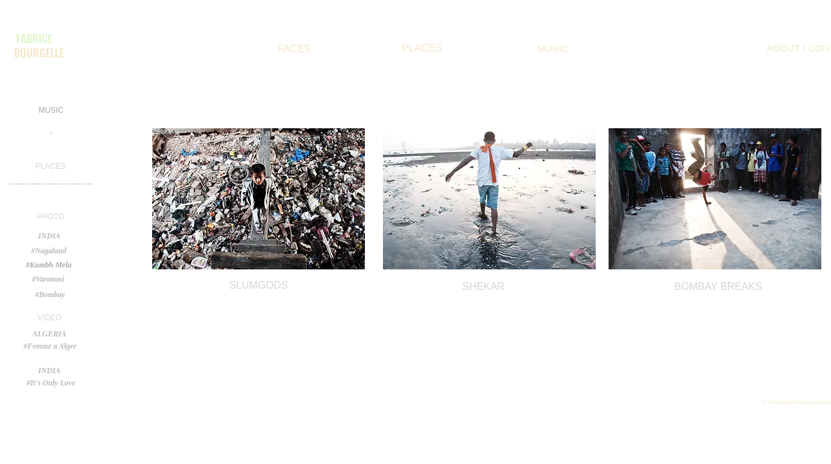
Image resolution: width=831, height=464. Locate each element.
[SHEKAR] (483, 287)
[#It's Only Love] (51, 383)
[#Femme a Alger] (50, 346)
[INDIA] (49, 370)
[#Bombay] (50, 294)
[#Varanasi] (48, 279)
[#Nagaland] (49, 251)
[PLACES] (422, 48)
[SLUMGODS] (258, 285)
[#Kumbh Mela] (49, 265)
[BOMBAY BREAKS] (718, 287)
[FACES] (294, 49)
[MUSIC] (553, 48)
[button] (50, 216)
